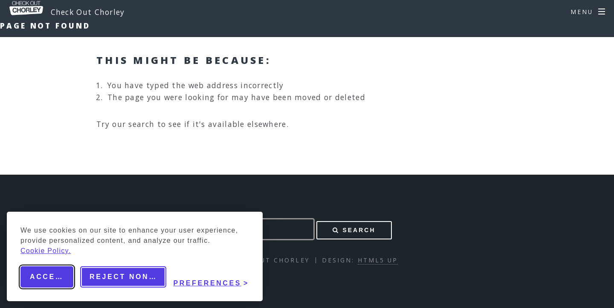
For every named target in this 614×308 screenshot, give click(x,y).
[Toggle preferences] (211, 277)
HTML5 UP (378, 260)
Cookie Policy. (45, 250)
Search (358, 230)
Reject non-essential (128, 276)
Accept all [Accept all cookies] (51, 276)
